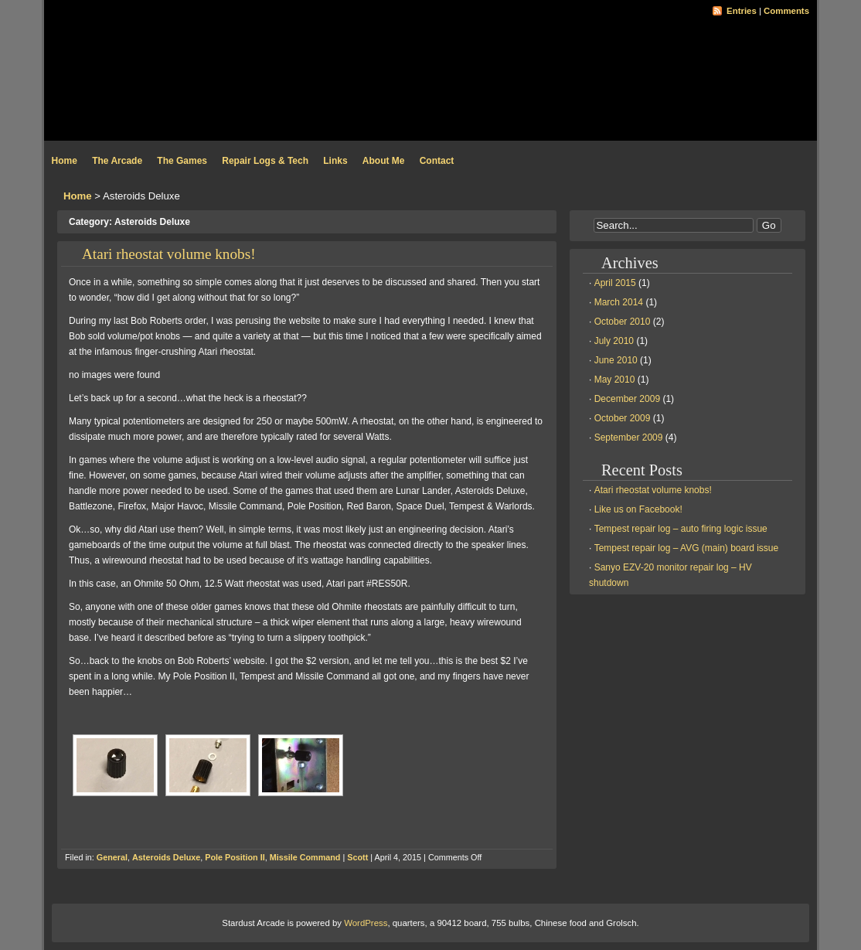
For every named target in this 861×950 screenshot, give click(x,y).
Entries (742, 10)
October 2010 (622, 321)
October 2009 (622, 418)
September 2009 (628, 437)
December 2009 (627, 398)
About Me (383, 160)
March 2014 (618, 302)
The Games (182, 160)
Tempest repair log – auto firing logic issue (680, 528)
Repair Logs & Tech (265, 160)
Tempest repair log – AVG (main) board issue (686, 548)
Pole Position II (234, 857)
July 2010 (614, 340)
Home (64, 160)
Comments (786, 10)
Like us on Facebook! (638, 509)
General (112, 857)
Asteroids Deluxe (166, 857)
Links (335, 160)
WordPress (365, 923)
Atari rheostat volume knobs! (169, 254)
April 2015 (615, 283)
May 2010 (614, 379)
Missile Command (305, 857)
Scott (357, 857)
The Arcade (117, 160)
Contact (437, 160)
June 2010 (616, 360)
